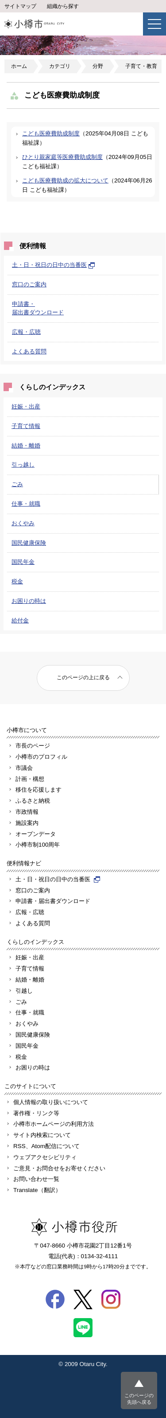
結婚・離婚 (26, 445)
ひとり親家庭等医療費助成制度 (62, 157)
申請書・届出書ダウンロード (52, 901)
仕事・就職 (26, 503)
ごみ (17, 484)
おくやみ (23, 523)
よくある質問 (29, 351)
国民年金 (23, 561)
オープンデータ (35, 834)
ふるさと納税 (32, 800)
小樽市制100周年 (37, 844)
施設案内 (27, 823)
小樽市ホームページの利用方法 (53, 1124)
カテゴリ (59, 66)
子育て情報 (26, 426)
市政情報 (27, 811)
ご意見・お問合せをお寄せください (59, 1168)
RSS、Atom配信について (46, 1146)
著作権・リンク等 (36, 1113)
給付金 (20, 620)
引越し (24, 990)
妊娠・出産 (26, 406)
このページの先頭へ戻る (139, 1399)
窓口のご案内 (29, 284)
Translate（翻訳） (37, 1190)
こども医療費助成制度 (51, 133)
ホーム (19, 66)
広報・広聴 (26, 332)
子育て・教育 (141, 66)
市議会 (24, 767)
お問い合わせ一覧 (36, 1179)
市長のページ (32, 745)
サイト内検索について (42, 1135)
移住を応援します (38, 789)
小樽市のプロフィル (41, 756)
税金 (17, 581)
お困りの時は (29, 601)
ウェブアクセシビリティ (45, 1157)
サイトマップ (20, 6)
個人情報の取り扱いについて (50, 1102)
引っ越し (23, 464)
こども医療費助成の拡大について (65, 180)
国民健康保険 (29, 542)
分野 (98, 66)
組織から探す (63, 6)
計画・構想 (29, 779)
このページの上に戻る (83, 677)
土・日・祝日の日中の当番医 (53, 264)
